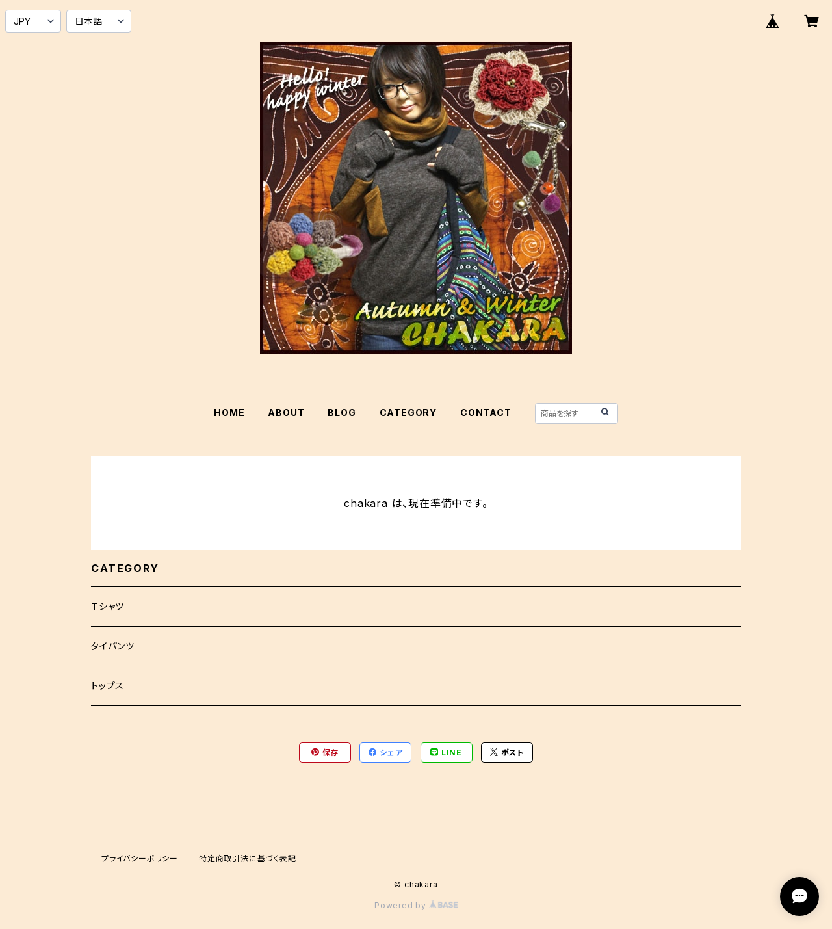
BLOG (342, 412)
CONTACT (486, 412)
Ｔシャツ (107, 606)
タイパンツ (113, 645)
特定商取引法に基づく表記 (247, 858)
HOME (229, 412)
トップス (107, 685)
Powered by (416, 905)
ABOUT (286, 412)
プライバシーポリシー (139, 858)
